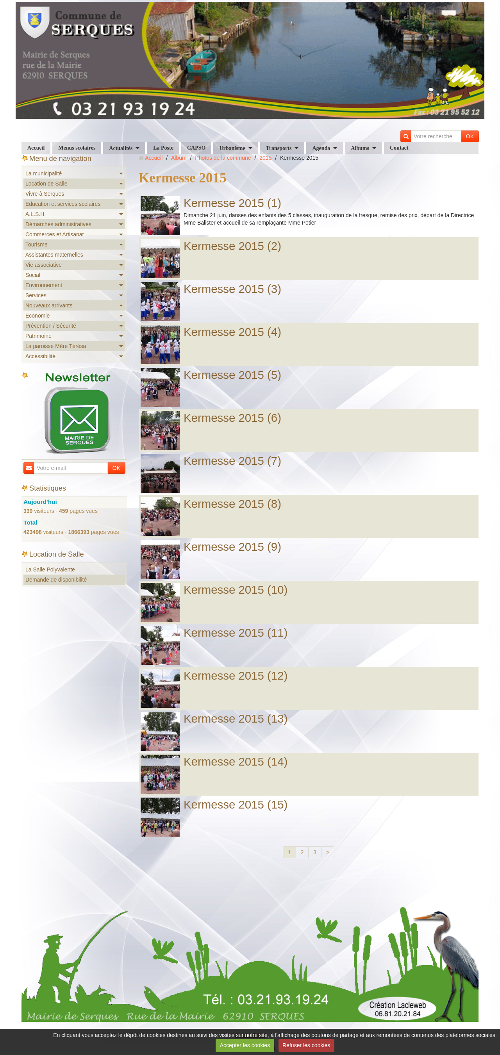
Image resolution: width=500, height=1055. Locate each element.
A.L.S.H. (35, 214)
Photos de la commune (223, 158)
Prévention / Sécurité (50, 326)
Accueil (36, 148)
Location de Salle (46, 183)
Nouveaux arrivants (49, 305)
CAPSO (196, 148)
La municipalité (43, 173)
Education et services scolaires (62, 204)
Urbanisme (232, 148)
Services (35, 295)
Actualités (120, 148)
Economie (37, 315)
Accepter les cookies (245, 1045)
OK (470, 136)
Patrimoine (38, 336)
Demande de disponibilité (56, 580)
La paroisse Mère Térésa (55, 346)
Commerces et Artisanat (54, 234)
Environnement (43, 285)
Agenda (321, 148)
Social (32, 275)
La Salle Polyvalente (50, 569)
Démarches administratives (58, 224)
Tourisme (36, 244)
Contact (399, 148)
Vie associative (43, 265)
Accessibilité (40, 356)
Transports (279, 148)
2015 (265, 158)
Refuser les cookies (306, 1045)
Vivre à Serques (44, 194)
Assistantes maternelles (54, 255)
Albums (360, 148)
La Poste (163, 148)
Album (179, 158)
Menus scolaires (76, 148)
